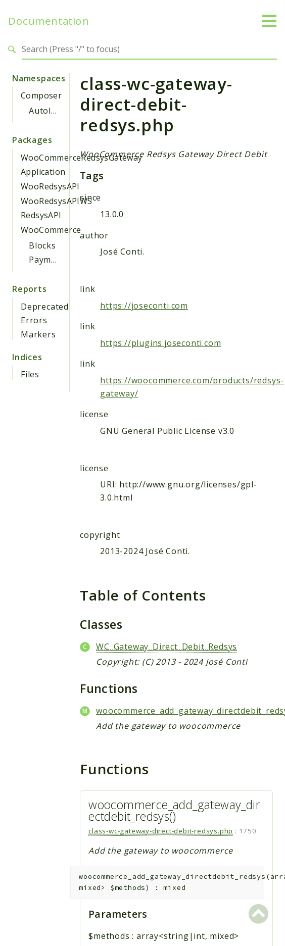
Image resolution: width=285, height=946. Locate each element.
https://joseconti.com (144, 305)
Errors (34, 320)
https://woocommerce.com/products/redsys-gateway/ (192, 387)
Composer (41, 95)
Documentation (48, 21)
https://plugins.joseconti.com (160, 342)
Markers (38, 334)
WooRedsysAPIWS (56, 201)
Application (43, 171)
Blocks (42, 245)
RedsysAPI (41, 215)
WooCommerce (51, 229)
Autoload (47, 110)
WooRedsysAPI (50, 186)
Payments (49, 259)
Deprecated (45, 306)
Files (30, 374)
